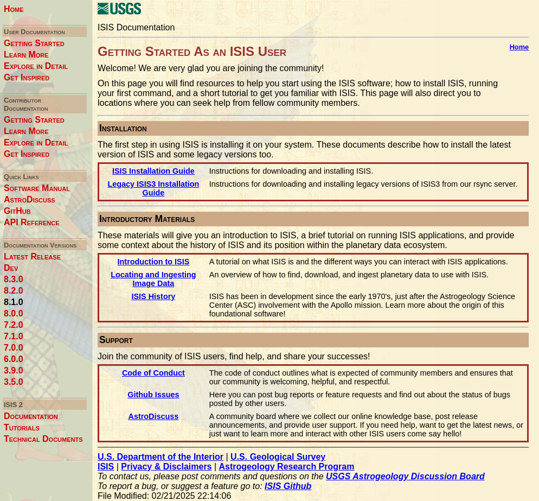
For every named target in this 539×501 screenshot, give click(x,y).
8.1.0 (13, 302)
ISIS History (154, 296)
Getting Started (34, 43)
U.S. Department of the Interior (160, 456)
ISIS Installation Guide (153, 171)
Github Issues (153, 394)
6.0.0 (13, 359)
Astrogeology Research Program (287, 466)
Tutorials (22, 427)
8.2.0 (13, 290)
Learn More (26, 54)
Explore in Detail (36, 66)
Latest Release (32, 256)
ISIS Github (288, 486)
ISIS (106, 466)
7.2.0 (13, 324)
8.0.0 (13, 313)
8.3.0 (13, 279)
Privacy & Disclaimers (166, 466)
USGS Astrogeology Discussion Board (405, 476)
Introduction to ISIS (154, 261)
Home (14, 9)
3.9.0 (13, 370)
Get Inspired (26, 77)
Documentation (31, 416)
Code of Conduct (153, 373)
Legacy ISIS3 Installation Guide (154, 188)
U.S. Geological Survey (277, 456)
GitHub (17, 210)
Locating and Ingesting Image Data (153, 279)
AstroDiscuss (29, 199)
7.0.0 (13, 347)
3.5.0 (13, 381)
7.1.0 (13, 336)
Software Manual (37, 188)
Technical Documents (43, 438)
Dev (11, 267)
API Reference (32, 222)
